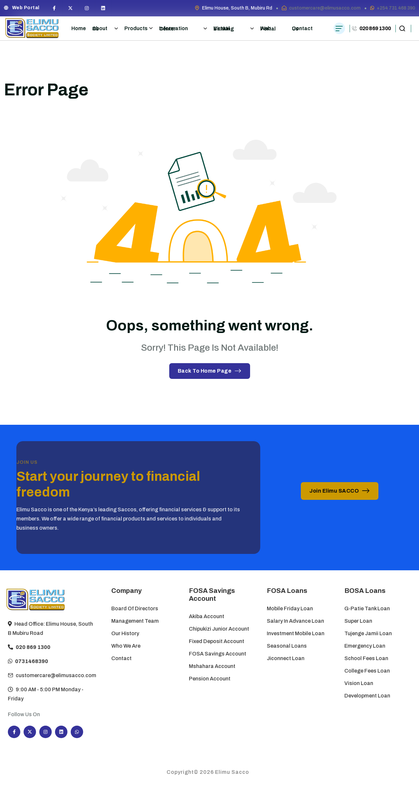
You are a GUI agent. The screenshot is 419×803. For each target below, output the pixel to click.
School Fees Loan (366, 658)
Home (78, 28)
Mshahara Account (212, 666)
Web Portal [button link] (22, 7)
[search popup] (402, 28)
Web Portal (268, 28)
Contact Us (302, 28)
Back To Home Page (210, 371)
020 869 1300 (33, 655)
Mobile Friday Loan (290, 608)
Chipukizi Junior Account (219, 629)
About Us (105, 28)
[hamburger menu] (339, 28)
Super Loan (358, 621)
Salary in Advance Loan (295, 621)
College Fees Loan (367, 671)
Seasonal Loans (287, 646)
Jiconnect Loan (285, 658)
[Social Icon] (54, 8)
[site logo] (32, 28)
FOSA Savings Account (217, 653)
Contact (121, 658)
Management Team (135, 621)
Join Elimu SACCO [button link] (339, 491)
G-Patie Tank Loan (367, 608)
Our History (125, 633)
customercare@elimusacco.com (324, 8)
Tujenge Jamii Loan (368, 633)
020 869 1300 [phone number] (375, 28)
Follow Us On (24, 714)
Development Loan (367, 695)
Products (138, 28)
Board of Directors (134, 608)
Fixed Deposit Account (216, 641)
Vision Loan (358, 683)
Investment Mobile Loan (295, 633)
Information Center (183, 28)
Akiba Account (206, 616)
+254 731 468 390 (396, 8)
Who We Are (125, 646)
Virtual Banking (233, 28)
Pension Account (209, 678)
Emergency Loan (364, 646)
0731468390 (31, 670)
